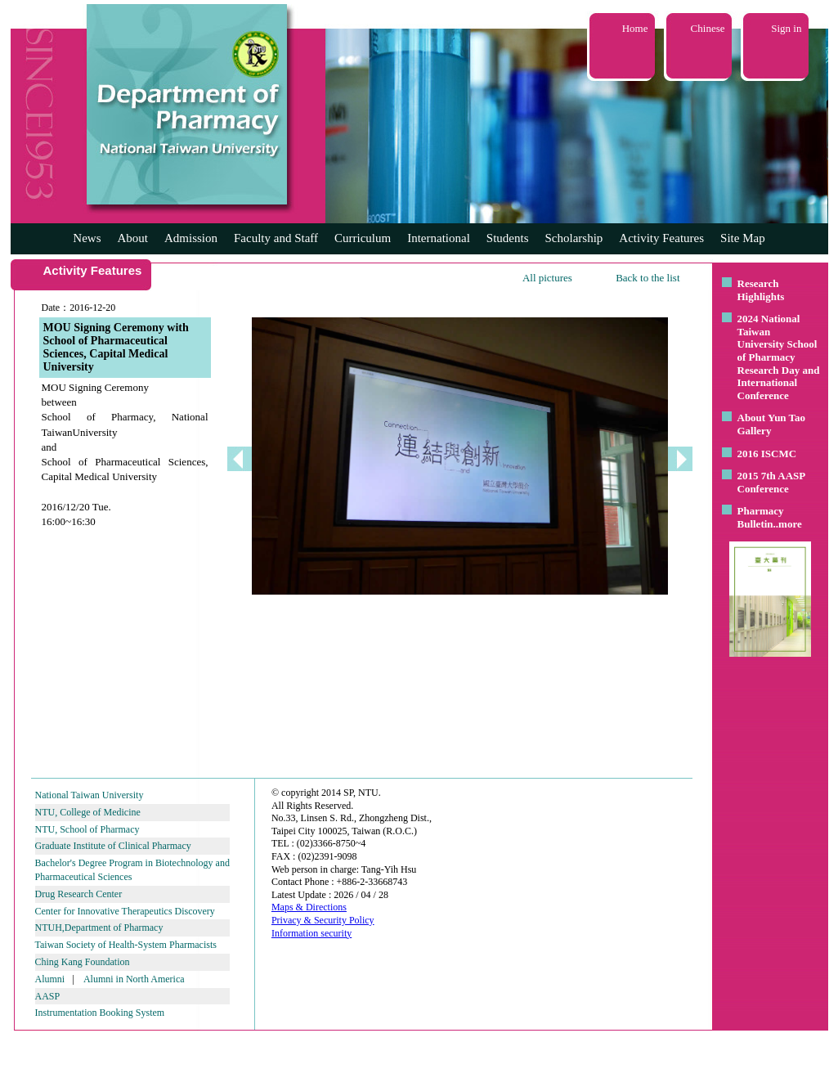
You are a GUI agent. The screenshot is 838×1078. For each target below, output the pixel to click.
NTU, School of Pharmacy (87, 829)
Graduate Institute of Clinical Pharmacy (113, 845)
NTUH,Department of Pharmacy (99, 927)
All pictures (547, 278)
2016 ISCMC (767, 453)
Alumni (50, 979)
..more (787, 524)
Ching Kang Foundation (82, 962)
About (132, 238)
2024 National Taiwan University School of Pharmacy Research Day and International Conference (778, 357)
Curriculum (362, 238)
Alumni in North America (134, 979)
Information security (311, 933)
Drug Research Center (79, 894)
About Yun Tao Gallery (771, 424)
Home (635, 28)
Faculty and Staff (276, 238)
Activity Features (661, 238)
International (438, 238)
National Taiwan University (89, 795)
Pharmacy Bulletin (760, 517)
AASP (47, 996)
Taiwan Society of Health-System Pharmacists (126, 944)
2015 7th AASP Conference (771, 482)
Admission (190, 238)
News (87, 238)
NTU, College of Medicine (88, 812)
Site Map (742, 238)
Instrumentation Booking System (100, 1012)
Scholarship (574, 238)
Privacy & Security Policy (322, 920)
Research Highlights (761, 290)
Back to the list (647, 278)
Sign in (786, 28)
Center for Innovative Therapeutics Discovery (125, 911)
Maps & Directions (309, 907)
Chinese (708, 28)
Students (507, 238)
